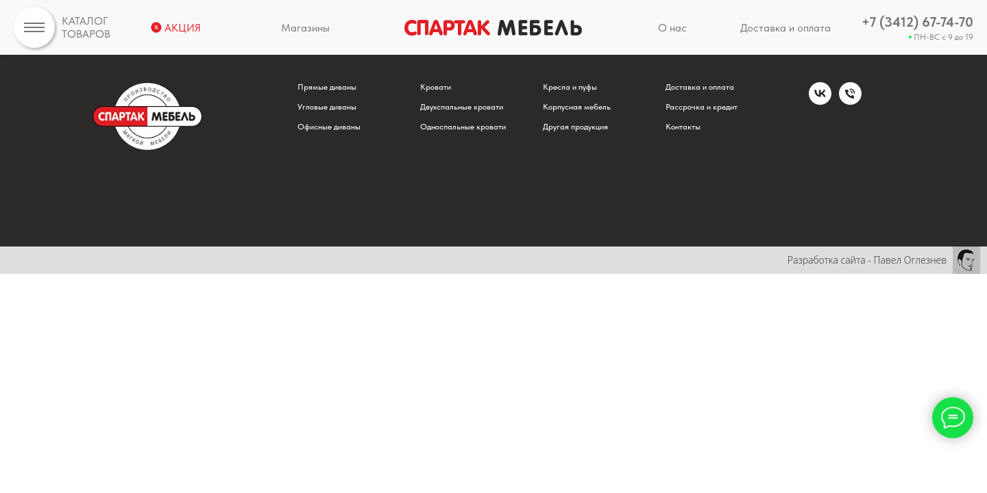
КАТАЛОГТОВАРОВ (86, 27)
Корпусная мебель (577, 107)
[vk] (820, 101)
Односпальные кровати (463, 126)
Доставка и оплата (785, 27)
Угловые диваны (326, 107)
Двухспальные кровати (461, 107)
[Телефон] (850, 101)
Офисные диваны (329, 126)
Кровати (435, 87)
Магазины (305, 27)
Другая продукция (575, 126)
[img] (34, 27)
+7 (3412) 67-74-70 (917, 22)
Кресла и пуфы (570, 87)
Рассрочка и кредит (702, 107)
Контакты (683, 126)
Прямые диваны (326, 87)
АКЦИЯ (182, 27)
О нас (672, 27)
